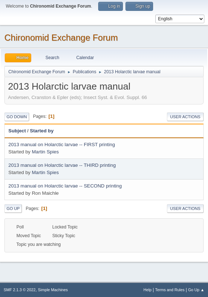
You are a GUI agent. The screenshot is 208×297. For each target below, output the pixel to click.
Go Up (13, 208)
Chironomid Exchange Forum (61, 37)
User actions (185, 117)
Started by (45, 130)
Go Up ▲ (196, 290)
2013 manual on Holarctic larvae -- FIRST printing (61, 144)
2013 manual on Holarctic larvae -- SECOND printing (65, 186)
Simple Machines (53, 290)
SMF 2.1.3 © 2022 (20, 290)
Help (148, 290)
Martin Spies (45, 151)
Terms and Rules (170, 290)
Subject (17, 130)
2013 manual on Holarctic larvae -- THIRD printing (62, 165)
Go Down (17, 117)
